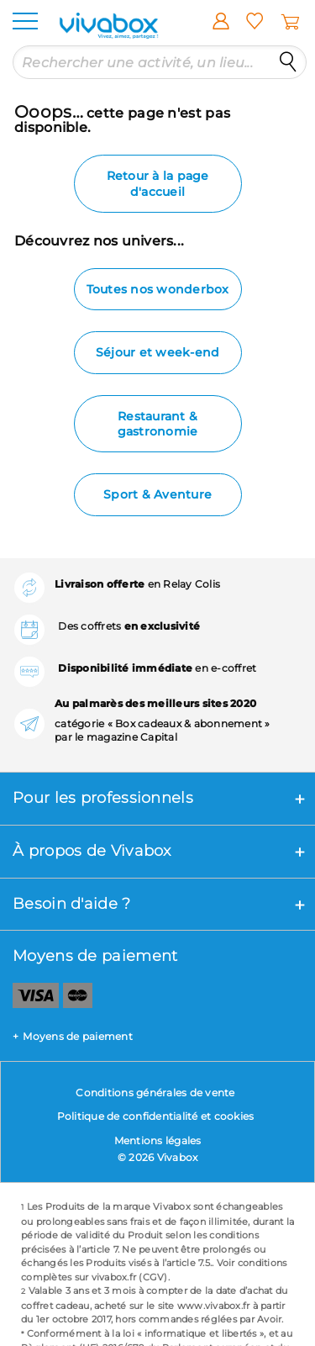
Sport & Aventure (157, 494)
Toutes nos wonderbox (158, 289)
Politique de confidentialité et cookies (156, 1116)
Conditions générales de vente (155, 1092)
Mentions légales (158, 1140)
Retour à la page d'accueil (158, 183)
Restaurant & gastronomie (158, 424)
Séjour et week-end (158, 352)
